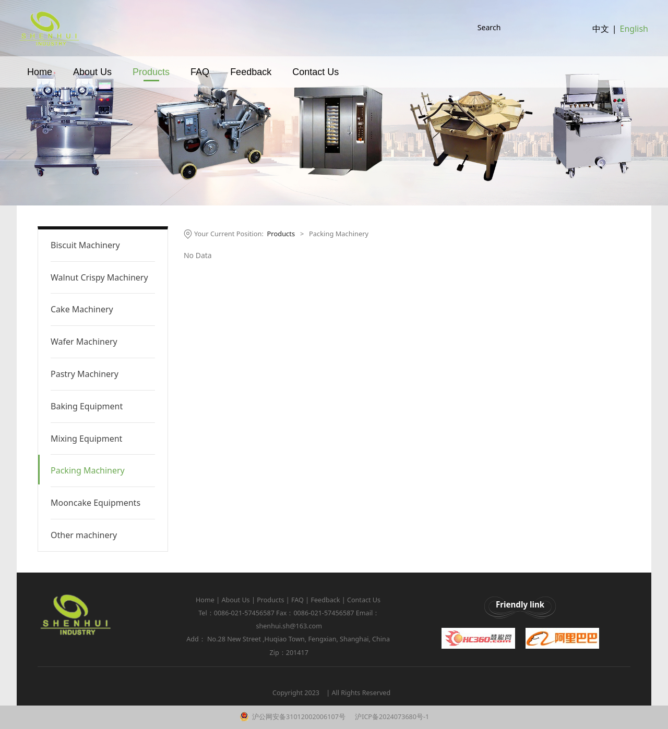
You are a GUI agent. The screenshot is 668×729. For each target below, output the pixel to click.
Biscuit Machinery (85, 245)
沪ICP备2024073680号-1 (391, 716)
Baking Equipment (87, 406)
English (634, 33)
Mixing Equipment (86, 438)
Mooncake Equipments (95, 502)
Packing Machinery (88, 470)
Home (39, 82)
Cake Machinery (82, 309)
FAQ (199, 82)
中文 (600, 33)
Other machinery (84, 535)
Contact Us (315, 82)
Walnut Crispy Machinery (99, 277)
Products (151, 82)
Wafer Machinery (84, 341)
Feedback (250, 82)
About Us (92, 82)
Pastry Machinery (84, 374)
